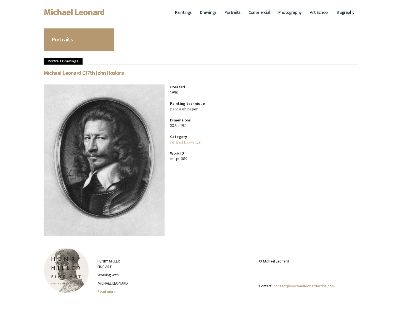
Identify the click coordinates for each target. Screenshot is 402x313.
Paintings (183, 12)
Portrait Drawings (63, 61)
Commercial (259, 12)
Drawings (208, 12)
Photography (290, 12)
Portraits (232, 12)
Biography (345, 12)
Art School (319, 12)
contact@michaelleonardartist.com (304, 286)
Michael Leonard (74, 14)
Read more (106, 291)
